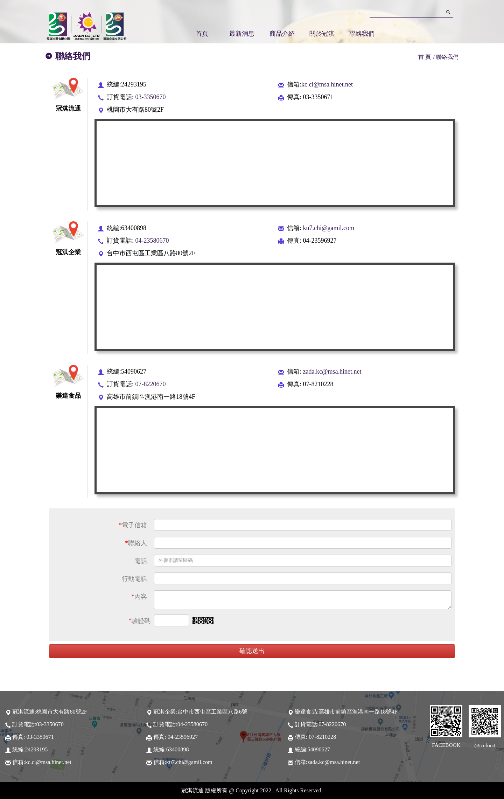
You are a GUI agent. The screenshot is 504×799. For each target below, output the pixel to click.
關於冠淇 (322, 33)
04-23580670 (151, 240)
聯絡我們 (361, 33)
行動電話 (134, 578)
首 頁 (424, 57)
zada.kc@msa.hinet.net (331, 371)
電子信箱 (133, 525)
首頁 (202, 33)
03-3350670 (150, 96)
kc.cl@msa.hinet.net (327, 84)
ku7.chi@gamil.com (327, 227)
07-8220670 (150, 384)
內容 (139, 596)
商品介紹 (282, 33)
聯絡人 (136, 543)
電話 (140, 560)
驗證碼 (139, 620)
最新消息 (241, 33)
